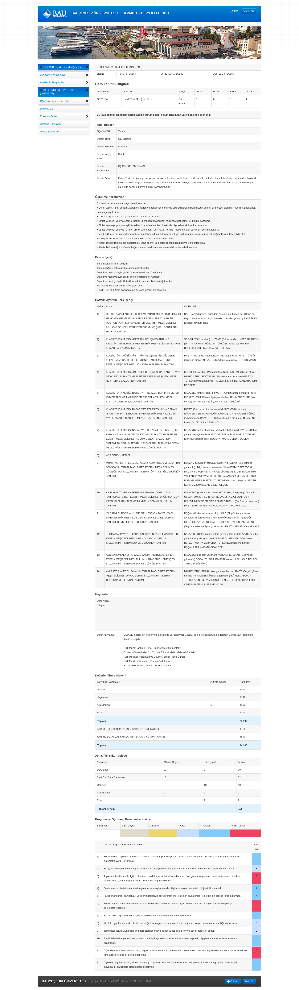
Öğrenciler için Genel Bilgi (54, 101)
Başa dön (249, 981)
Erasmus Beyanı (49, 116)
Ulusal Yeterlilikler (49, 131)
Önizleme (233, 981)
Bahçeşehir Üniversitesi (53, 74)
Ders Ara (248, 11)
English (234, 11)
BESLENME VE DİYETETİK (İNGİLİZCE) (57, 92)
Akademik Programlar (52, 82)
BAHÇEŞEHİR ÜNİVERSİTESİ (64, 981)
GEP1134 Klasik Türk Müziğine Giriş (62, 67)
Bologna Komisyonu (51, 124)
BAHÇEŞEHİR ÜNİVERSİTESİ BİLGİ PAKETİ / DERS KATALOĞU (105, 13)
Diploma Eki (46, 108)
